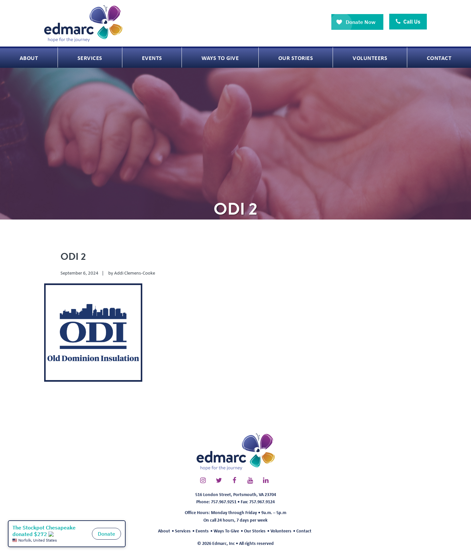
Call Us (408, 21)
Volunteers (280, 531)
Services (183, 531)
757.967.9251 (223, 501)
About (164, 531)
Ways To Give (226, 531)
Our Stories (255, 531)
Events (202, 531)
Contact (303, 531)
